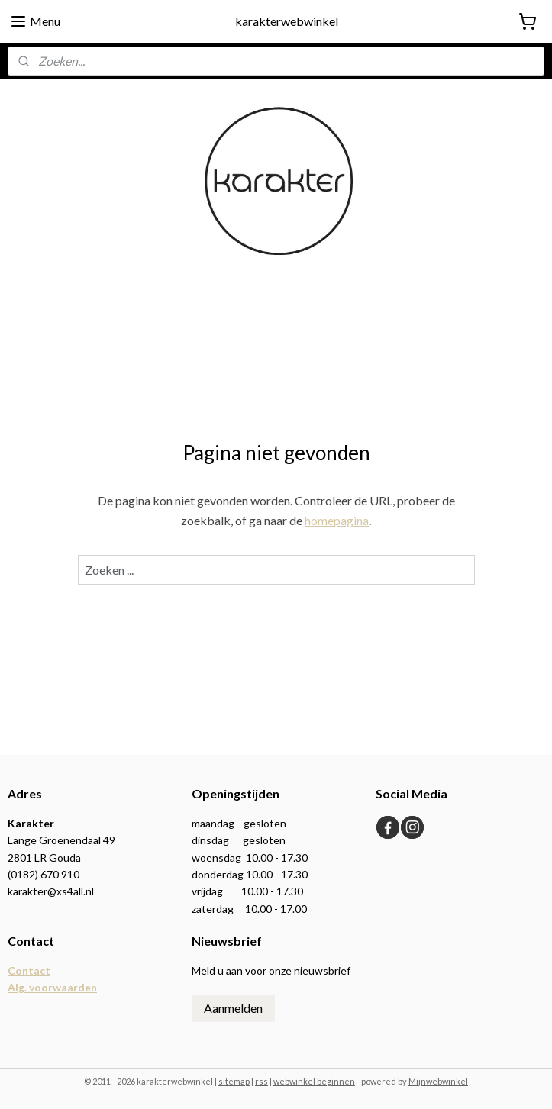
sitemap (234, 1081)
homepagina (337, 520)
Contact (29, 970)
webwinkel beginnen (314, 1081)
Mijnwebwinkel (438, 1081)
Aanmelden (233, 1008)
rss (261, 1081)
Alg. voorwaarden (52, 987)
